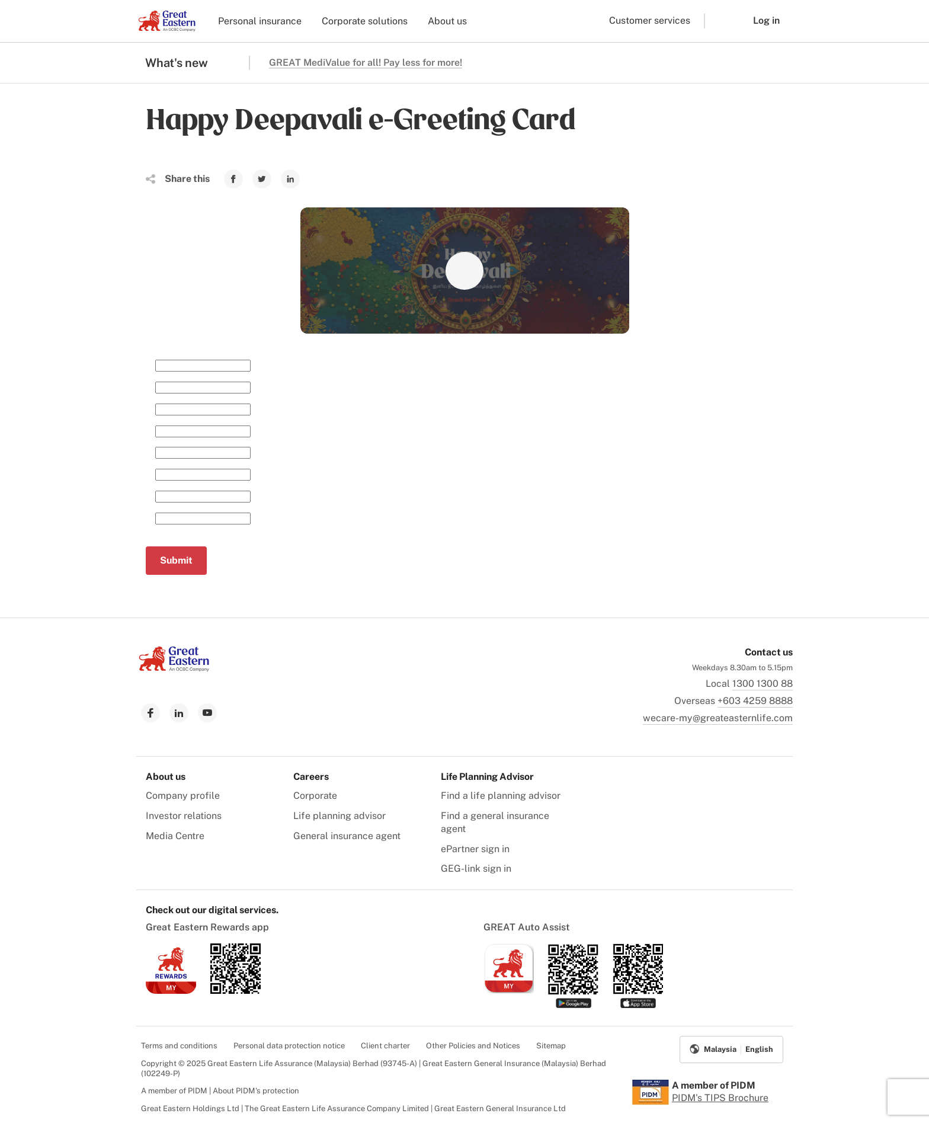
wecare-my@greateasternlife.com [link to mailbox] (718, 718)
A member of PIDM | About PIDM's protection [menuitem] (220, 1090)
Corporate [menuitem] (315, 795)
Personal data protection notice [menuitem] (289, 1045)
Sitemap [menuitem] (551, 1045)
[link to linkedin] (178, 712)
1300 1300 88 (762, 683)
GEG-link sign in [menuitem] (476, 868)
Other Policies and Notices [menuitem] (473, 1045)
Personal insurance (260, 21)
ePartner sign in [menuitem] (475, 849)
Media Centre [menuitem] (175, 836)
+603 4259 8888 (755, 700)
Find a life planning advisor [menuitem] (500, 795)
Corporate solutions (365, 21)
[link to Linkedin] (290, 178)
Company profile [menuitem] (183, 795)
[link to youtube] (207, 712)
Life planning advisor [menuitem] (339, 815)
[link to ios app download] (171, 990)
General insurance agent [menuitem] (347, 836)
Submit (176, 560)
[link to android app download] (235, 990)
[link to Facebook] (233, 178)
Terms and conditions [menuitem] (179, 1045)
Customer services (649, 20)
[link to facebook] (150, 712)
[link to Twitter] (261, 178)
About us (447, 21)
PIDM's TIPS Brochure (720, 1097)
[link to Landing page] (174, 668)
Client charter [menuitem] (385, 1045)
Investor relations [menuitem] (184, 815)
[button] (720, 21)
